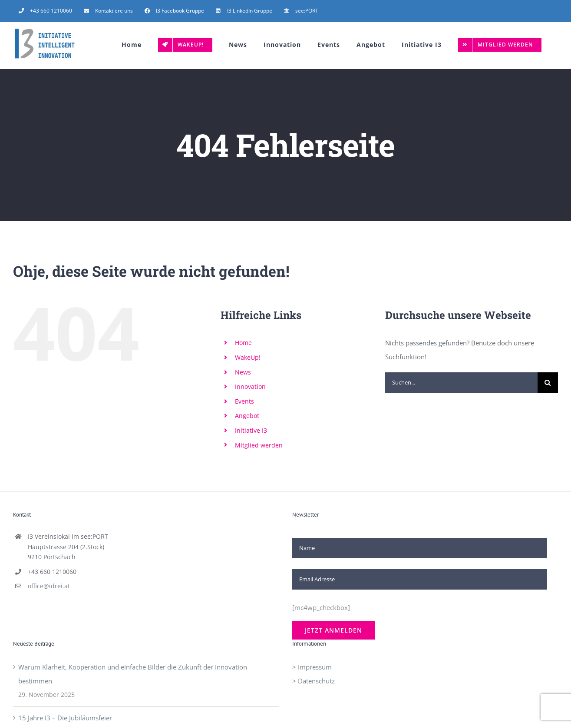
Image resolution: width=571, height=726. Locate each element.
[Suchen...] (461, 382)
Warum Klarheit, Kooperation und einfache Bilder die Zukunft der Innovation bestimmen (132, 674)
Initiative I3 (251, 430)
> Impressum (312, 667)
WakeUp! (248, 357)
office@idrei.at (49, 586)
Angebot (247, 415)
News (243, 372)
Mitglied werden (259, 445)
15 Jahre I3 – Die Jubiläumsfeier (65, 717)
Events (244, 401)
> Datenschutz (313, 680)
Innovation (250, 386)
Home (243, 342)
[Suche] (548, 382)
